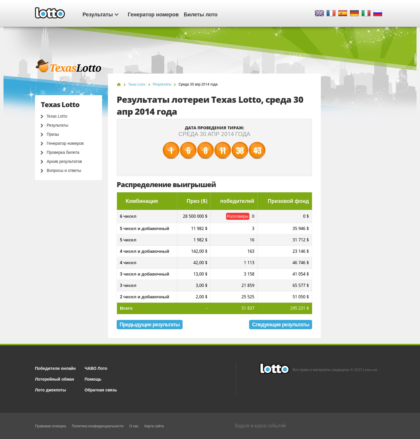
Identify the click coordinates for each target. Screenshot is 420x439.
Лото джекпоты (50, 389)
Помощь (93, 379)
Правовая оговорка (50, 426)
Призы (53, 134)
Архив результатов (64, 161)
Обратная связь (101, 389)
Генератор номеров (153, 14)
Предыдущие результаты (150, 324)
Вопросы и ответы (64, 170)
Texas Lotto (57, 116)
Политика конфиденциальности (98, 426)
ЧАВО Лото (96, 368)
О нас (134, 426)
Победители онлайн (55, 368)
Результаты (100, 14)
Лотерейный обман (54, 379)
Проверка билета (63, 152)
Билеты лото (200, 14)
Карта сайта (154, 426)
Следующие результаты (280, 324)
